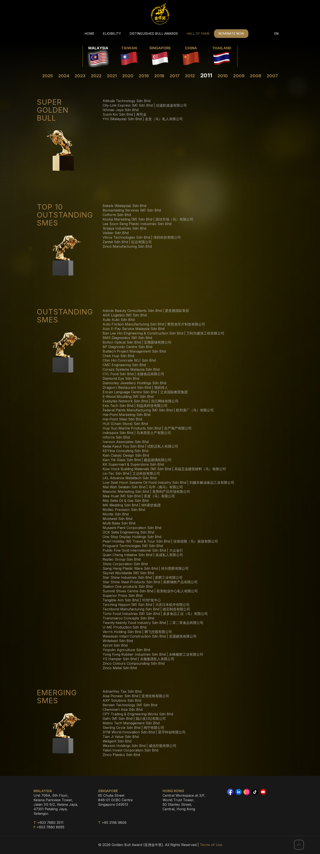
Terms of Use (211, 845)
